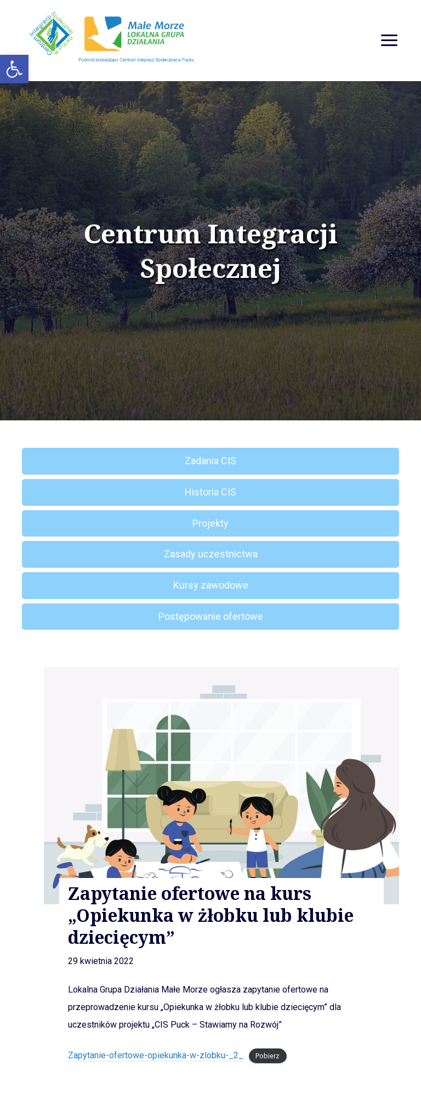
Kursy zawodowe (210, 585)
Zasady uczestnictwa (211, 554)
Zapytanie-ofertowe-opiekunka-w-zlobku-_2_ (155, 1055)
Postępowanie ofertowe (210, 616)
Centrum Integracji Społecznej (210, 250)
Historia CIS (210, 492)
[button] (14, 69)
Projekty (210, 523)
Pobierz (267, 1056)
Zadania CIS (210, 460)
